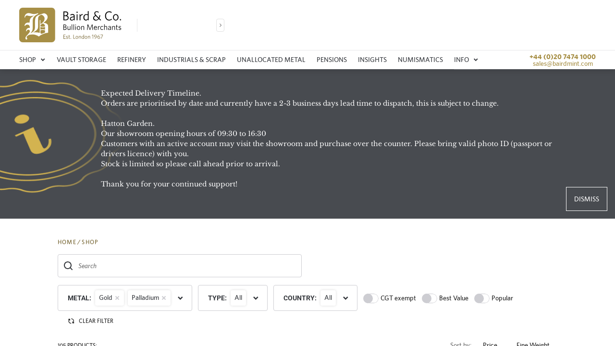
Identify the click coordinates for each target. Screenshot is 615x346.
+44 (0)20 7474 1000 (562, 56)
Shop (32, 59)
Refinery (131, 59)
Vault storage (81, 59)
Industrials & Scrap (191, 59)
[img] (70, 25)
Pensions (332, 59)
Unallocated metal (271, 59)
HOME (67, 242)
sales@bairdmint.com (563, 63)
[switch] (371, 298)
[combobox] (180, 265)
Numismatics (420, 59)
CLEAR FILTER (90, 321)
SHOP (90, 242)
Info (466, 59)
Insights (372, 59)
